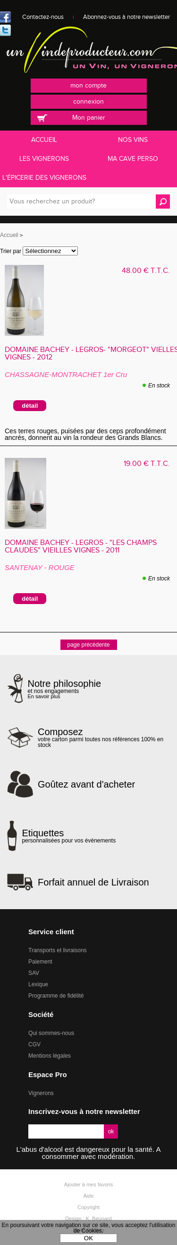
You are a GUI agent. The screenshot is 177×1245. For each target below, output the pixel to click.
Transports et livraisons (57, 950)
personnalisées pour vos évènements (69, 835)
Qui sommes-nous (51, 1033)
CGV (34, 1044)
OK (88, 1238)
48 (146, 270)
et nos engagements (64, 689)
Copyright (88, 1207)
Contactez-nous (43, 17)
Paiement (40, 961)
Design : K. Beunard (88, 1218)
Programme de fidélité (56, 995)
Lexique (38, 984)
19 (147, 463)
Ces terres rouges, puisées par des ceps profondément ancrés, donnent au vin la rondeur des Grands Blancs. (85, 434)
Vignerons (41, 1093)
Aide (88, 1196)
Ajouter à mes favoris (88, 1184)
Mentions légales (49, 1055)
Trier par (10, 251)
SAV (33, 973)
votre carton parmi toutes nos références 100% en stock (104, 737)
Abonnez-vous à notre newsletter (126, 17)
